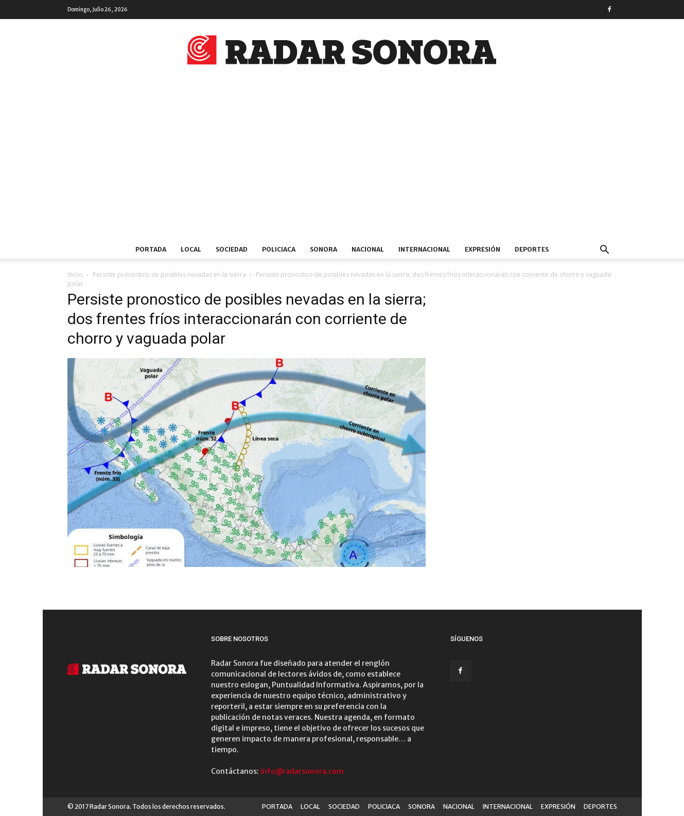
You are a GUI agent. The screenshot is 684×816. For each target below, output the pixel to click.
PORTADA (150, 249)
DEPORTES (532, 249)
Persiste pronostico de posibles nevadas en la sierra (169, 274)
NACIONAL (368, 249)
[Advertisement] (342, 163)
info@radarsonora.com (302, 771)
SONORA (323, 249)
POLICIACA (278, 249)
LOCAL (191, 249)
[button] (604, 251)
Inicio (75, 274)
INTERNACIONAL (424, 249)
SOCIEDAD (232, 249)
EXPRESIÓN (482, 249)
